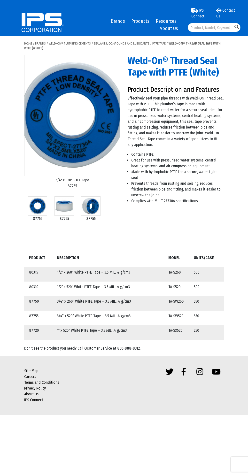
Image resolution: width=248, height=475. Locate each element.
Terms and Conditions (41, 382)
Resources (166, 21)
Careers (30, 376)
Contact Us (225, 13)
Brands (118, 21)
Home (28, 43)
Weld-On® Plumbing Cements (70, 43)
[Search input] (211, 27)
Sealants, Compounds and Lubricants (121, 43)
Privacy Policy (35, 388)
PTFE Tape (159, 43)
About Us (169, 28)
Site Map (31, 370)
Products (140, 21)
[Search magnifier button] (236, 27)
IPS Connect (197, 13)
